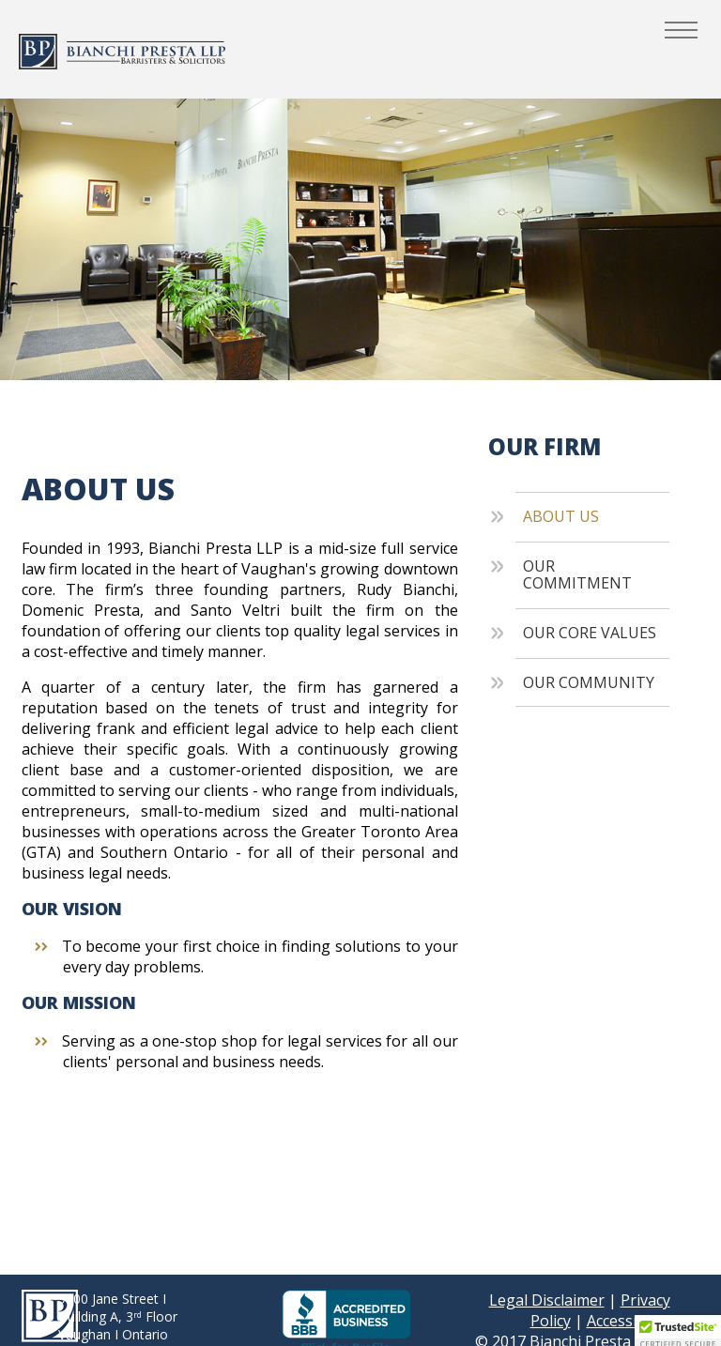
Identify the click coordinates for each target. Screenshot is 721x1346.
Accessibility (628, 1320)
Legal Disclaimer (547, 1300)
